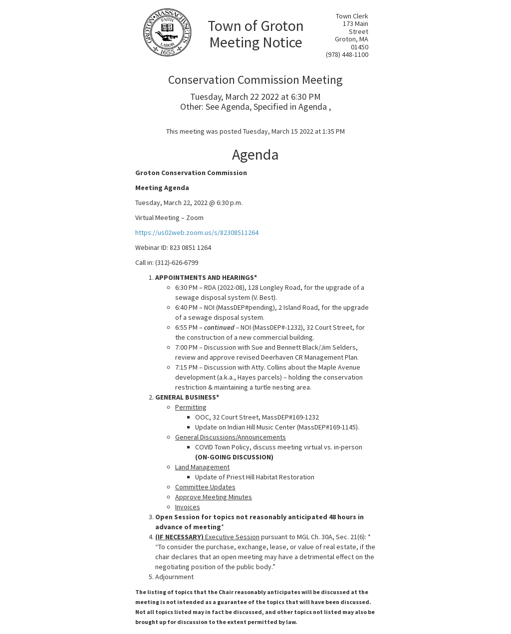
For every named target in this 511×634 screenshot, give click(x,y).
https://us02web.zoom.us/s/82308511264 (196, 232)
